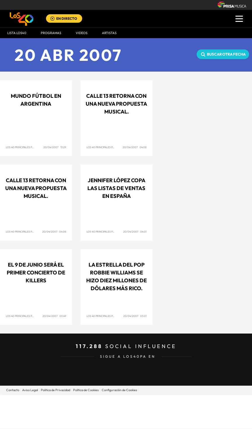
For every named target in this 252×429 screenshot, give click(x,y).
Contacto (12, 390)
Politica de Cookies (86, 390)
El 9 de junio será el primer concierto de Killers (36, 272)
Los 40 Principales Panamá (23, 147)
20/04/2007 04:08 (135, 147)
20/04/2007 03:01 (135, 316)
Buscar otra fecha (226, 54)
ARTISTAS (109, 33)
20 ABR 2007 (68, 55)
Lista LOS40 (16, 33)
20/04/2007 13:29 (54, 147)
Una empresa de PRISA (126, 407)
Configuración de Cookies (119, 390)
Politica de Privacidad (55, 390)
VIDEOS (81, 33)
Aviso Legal (30, 390)
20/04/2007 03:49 (54, 316)
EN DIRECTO (66, 18)
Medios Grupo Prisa (126, 421)
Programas (51, 33)
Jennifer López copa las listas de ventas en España (116, 188)
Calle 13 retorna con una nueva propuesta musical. (116, 104)
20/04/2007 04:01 (135, 231)
